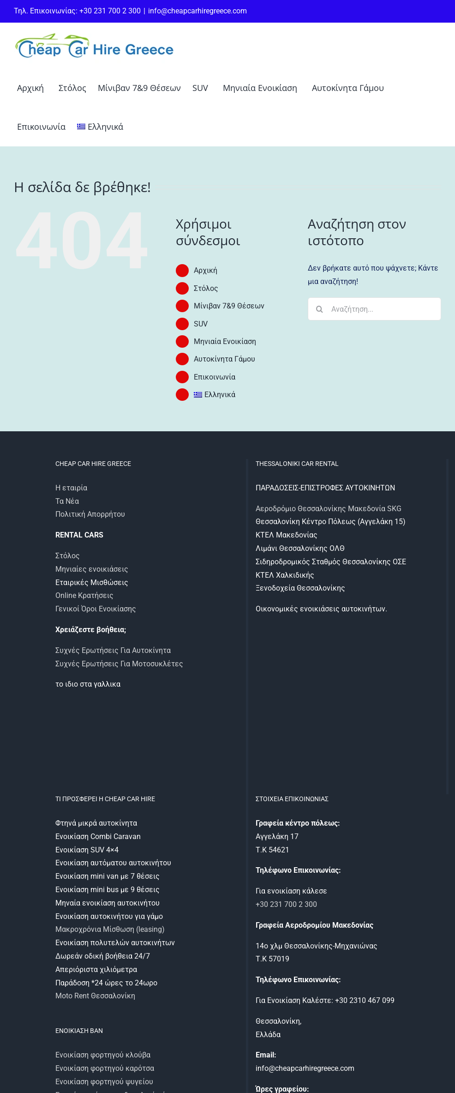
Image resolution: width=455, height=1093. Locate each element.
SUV (201, 324)
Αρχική (205, 270)
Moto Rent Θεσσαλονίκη (95, 995)
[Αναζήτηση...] (374, 308)
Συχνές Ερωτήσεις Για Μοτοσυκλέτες (119, 663)
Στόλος (206, 288)
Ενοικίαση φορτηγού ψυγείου (104, 1081)
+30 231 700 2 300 (286, 904)
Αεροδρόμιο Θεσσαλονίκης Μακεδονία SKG (328, 508)
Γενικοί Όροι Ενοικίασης (95, 608)
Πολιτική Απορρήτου (90, 514)
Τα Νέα (67, 501)
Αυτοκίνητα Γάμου (224, 359)
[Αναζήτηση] (319, 308)
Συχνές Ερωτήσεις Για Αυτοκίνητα (113, 650)
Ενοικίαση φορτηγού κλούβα (102, 1055)
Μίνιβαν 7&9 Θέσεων (229, 306)
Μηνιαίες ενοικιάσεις (91, 569)
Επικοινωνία (214, 377)
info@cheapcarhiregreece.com (197, 10)
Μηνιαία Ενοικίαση (225, 341)
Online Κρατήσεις (84, 595)
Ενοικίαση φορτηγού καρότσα (104, 1068)
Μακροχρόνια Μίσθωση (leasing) (110, 929)
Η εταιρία (71, 487)
